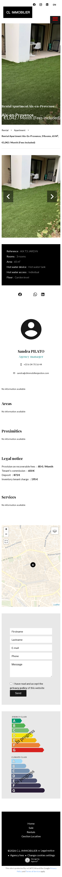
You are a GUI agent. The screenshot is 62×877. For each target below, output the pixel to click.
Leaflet (56, 605)
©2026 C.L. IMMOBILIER (22, 850)
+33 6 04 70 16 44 (33, 364)
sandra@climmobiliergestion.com (33, 373)
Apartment (19, 130)
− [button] (6, 534)
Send (18, 693)
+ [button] (6, 529)
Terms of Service (33, 871)
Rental (5, 130)
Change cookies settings (41, 855)
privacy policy (18, 687)
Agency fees (17, 855)
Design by (31, 860)
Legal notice (47, 850)
